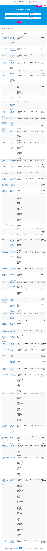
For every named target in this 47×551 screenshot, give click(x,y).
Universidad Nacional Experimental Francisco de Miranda (12, 323)
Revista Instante (5, 440)
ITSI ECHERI (4, 302)
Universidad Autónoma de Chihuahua (12, 446)
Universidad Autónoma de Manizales (12, 72)
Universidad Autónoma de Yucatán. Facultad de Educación (12, 316)
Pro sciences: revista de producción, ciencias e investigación (4, 121)
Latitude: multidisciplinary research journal (5, 97)
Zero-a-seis (4, 166)
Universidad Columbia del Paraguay (12, 195)
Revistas (16, 1)
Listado (39, 5)
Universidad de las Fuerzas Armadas (12, 299)
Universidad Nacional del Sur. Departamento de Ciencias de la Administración (13, 277)
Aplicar (20, 21)
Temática (19, 11)
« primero (6, 548)
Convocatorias (23, 1)
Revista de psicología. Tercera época (5, 344)
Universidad (12, 234)
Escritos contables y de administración (5, 274)
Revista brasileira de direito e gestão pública (5, 458)
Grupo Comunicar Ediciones (12, 173)
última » (41, 548)
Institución (19, 15)
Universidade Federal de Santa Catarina (12, 167)
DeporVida (4, 228)
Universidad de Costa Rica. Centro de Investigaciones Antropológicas (13, 49)
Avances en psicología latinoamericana (5, 179)
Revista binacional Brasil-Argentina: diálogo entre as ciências (5, 482)
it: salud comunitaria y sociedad (4, 437)
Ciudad (6, 15)
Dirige (42, 33)
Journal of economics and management (5, 299)
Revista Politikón (5, 289)
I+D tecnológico (5, 224)
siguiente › (36, 548)
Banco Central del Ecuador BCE (12, 85)
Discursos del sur (5, 374)
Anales (3, 360)
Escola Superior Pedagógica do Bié (13, 162)
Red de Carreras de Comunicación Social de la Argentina (12, 337)
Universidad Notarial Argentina (12, 369)
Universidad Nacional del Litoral (12, 112)
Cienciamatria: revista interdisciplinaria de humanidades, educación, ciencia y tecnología (5, 324)
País (30, 11)
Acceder (31, 2)
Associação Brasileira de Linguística (12, 541)
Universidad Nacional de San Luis (12, 395)
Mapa (45, 5)
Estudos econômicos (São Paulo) (5, 331)
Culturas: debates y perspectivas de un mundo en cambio (5, 114)
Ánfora (3, 70)
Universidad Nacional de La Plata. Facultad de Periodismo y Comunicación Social (12, 105)
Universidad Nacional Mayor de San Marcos (13, 375)
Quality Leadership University (12, 97)
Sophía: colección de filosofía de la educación (5, 190)
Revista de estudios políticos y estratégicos (5, 37)
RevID (3, 393)
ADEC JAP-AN (12, 125)
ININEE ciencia (4, 239)
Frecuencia (32, 15)
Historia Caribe (5, 268)
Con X (3, 101)
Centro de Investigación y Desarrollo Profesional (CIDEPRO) (12, 121)
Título (6, 11)
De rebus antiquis (5, 349)
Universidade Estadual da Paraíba (12, 442)
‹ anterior (11, 548)
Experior (3, 131)
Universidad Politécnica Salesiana (12, 190)
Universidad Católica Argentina (12, 350)
